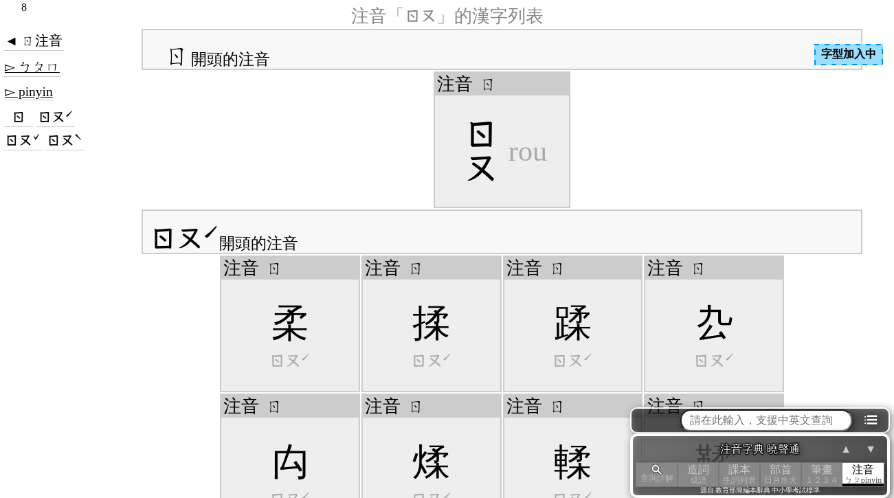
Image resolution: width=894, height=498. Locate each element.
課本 (739, 474)
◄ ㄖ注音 (34, 41)
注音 (863, 474)
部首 (780, 474)
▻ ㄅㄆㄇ (32, 67)
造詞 (698, 474)
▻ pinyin (29, 91)
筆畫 (821, 474)
